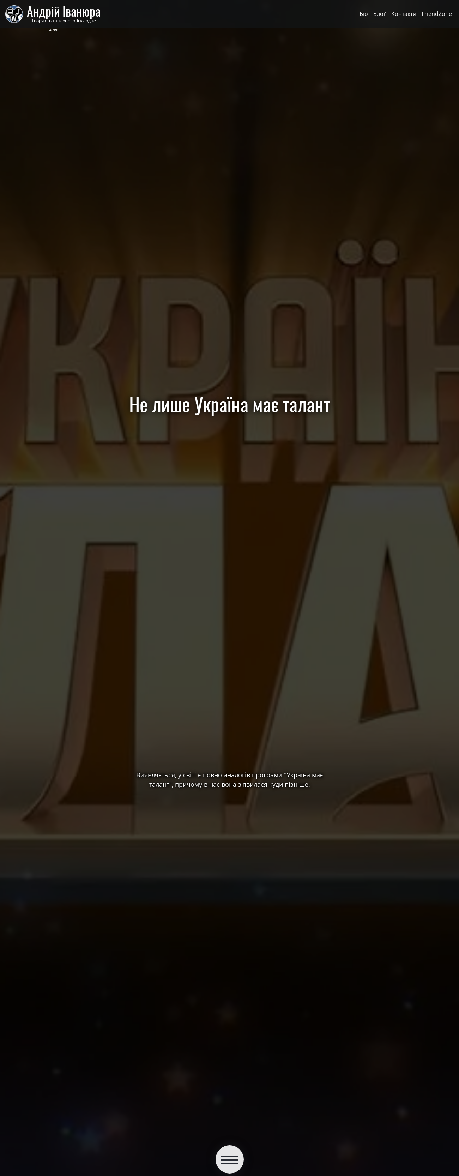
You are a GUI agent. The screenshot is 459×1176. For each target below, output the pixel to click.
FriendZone (437, 14)
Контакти (403, 14)
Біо (364, 14)
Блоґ (379, 14)
